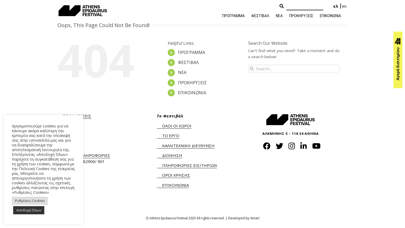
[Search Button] (281, 6)
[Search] (304, 6)
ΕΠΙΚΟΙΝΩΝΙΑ (192, 93)
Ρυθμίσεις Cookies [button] (30, 200)
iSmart (254, 218)
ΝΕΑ (182, 72)
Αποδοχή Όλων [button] (28, 210)
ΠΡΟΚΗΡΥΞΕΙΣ (192, 83)
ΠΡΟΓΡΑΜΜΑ (191, 52)
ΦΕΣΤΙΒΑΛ (188, 62)
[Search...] (294, 68)
